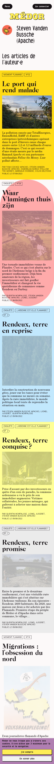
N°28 (19, 184)
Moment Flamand (13, 75)
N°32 (28, 75)
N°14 (28, 637)
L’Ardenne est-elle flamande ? (32, 310)
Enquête (8, 184)
